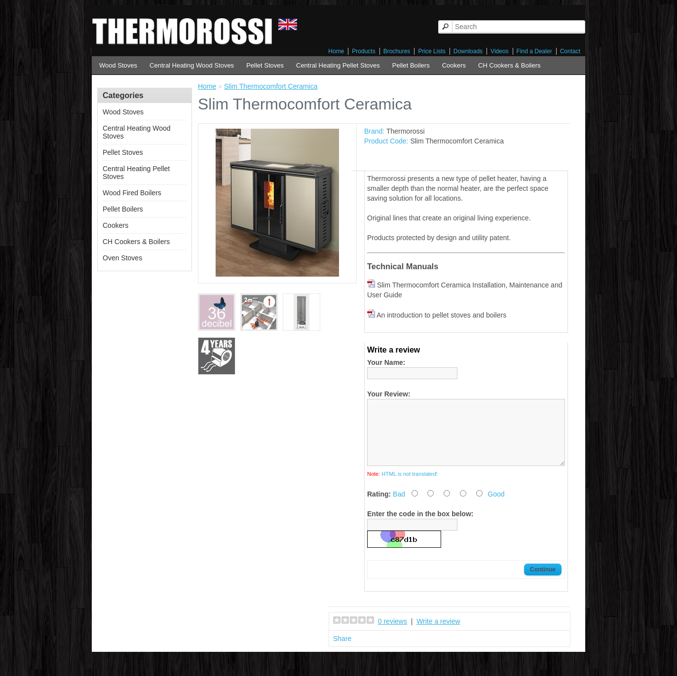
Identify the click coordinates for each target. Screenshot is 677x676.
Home (336, 51)
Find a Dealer (534, 51)
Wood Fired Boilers (132, 193)
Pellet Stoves (265, 65)
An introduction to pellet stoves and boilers (441, 315)
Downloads (468, 51)
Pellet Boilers (411, 65)
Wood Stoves (118, 65)
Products (363, 51)
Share (342, 650)
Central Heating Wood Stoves (192, 65)
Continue (543, 581)
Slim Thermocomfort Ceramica (271, 86)
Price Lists (431, 51)
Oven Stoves (122, 258)
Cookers (454, 65)
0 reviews (392, 633)
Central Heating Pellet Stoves (338, 65)
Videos (499, 51)
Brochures (397, 51)
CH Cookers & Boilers (509, 65)
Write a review (438, 633)
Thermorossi (405, 131)
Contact (570, 51)
